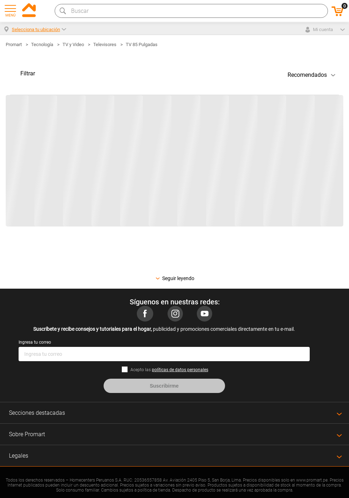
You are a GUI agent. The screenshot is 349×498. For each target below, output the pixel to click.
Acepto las (169, 369)
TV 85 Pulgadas (142, 44)
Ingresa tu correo (35, 342)
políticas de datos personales (180, 369)
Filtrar (27, 73)
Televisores (104, 44)
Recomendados (307, 74)
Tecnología (42, 44)
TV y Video (73, 44)
